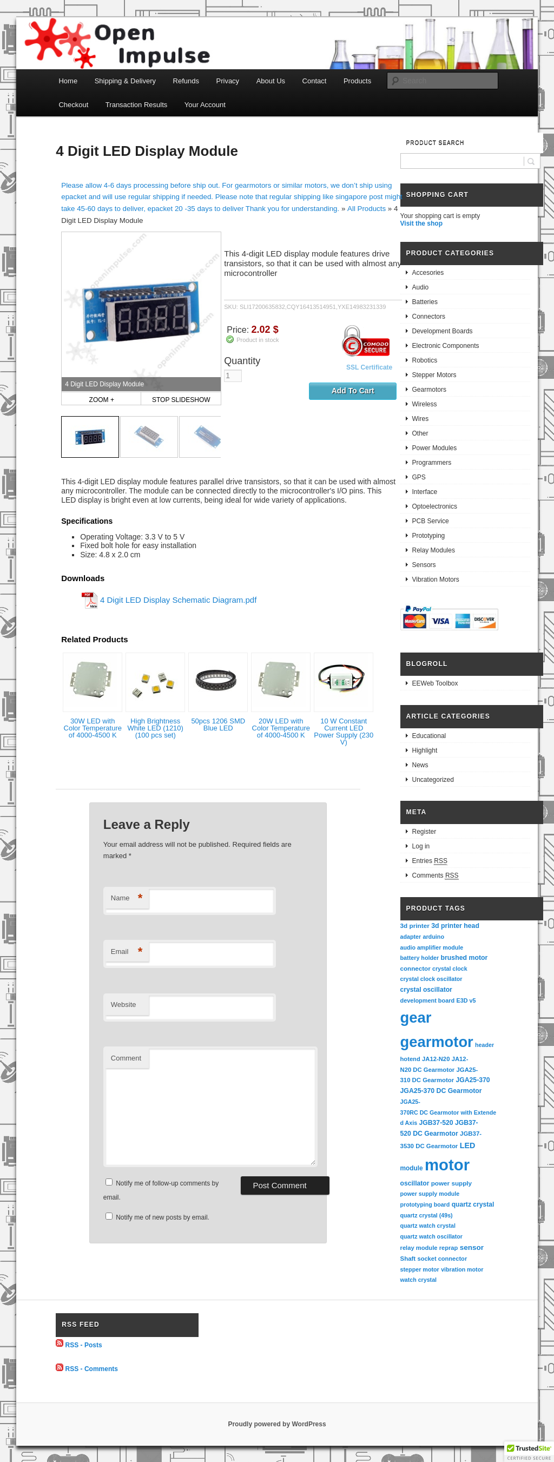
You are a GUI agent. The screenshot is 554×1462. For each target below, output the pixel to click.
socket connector (442, 1258)
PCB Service (430, 521)
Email (127, 952)
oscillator (415, 1183)
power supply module (430, 1193)
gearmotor (436, 1041)
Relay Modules (433, 550)
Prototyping (428, 535)
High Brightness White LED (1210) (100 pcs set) (155, 728)
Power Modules (434, 448)
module (411, 1168)
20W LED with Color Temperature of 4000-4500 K (281, 728)
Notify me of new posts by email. (162, 1217)
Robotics (425, 360)
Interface (425, 492)
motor (447, 1165)
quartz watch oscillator (431, 1236)
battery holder (419, 957)
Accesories (428, 272)
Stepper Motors (434, 375)
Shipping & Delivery (125, 81)
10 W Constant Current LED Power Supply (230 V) (343, 731)
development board (427, 1000)
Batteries (425, 302)
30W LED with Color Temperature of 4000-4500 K (93, 728)
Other (420, 433)
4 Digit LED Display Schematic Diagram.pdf (178, 599)
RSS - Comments (91, 1369)
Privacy (228, 81)
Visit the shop (421, 223)
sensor (472, 1247)
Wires (420, 419)
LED (468, 1145)
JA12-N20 (436, 1059)
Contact (314, 81)
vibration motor (462, 1269)
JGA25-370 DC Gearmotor (441, 1091)
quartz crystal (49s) (426, 1215)
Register (424, 831)
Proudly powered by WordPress (277, 1424)
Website (123, 1004)
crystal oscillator (426, 989)
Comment (126, 1058)
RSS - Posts (83, 1344)
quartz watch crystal (428, 1225)
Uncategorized (433, 779)
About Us (270, 81)
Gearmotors (429, 389)
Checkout (73, 105)
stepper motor (419, 1269)
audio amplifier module (432, 947)
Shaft (408, 1258)
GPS (419, 477)
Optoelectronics (434, 506)
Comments (435, 876)
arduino (433, 936)
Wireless (424, 404)
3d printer (415, 925)
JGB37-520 (436, 1123)
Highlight (425, 750)
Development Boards (442, 331)
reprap (448, 1247)
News (420, 765)
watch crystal (418, 1279)
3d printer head (455, 926)
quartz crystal (473, 1204)
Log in (421, 846)
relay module (419, 1247)
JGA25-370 (473, 1080)
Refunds (186, 81)
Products (357, 81)
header (484, 1045)
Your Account (205, 105)
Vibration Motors (435, 579)
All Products (366, 209)
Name (127, 898)
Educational (429, 736)
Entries (429, 861)
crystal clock (449, 968)
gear (416, 1017)
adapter (410, 936)
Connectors (428, 316)
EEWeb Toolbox (435, 683)
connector (415, 968)
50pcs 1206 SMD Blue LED (218, 724)
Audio (420, 287)
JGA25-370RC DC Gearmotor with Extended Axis (448, 1112)
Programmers (432, 462)
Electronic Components (445, 346)
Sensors (424, 565)
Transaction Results (136, 105)
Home (67, 81)
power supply (451, 1183)
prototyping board (425, 1204)
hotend (410, 1059)
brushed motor (464, 958)
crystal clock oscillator (431, 979)
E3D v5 (466, 1000)
